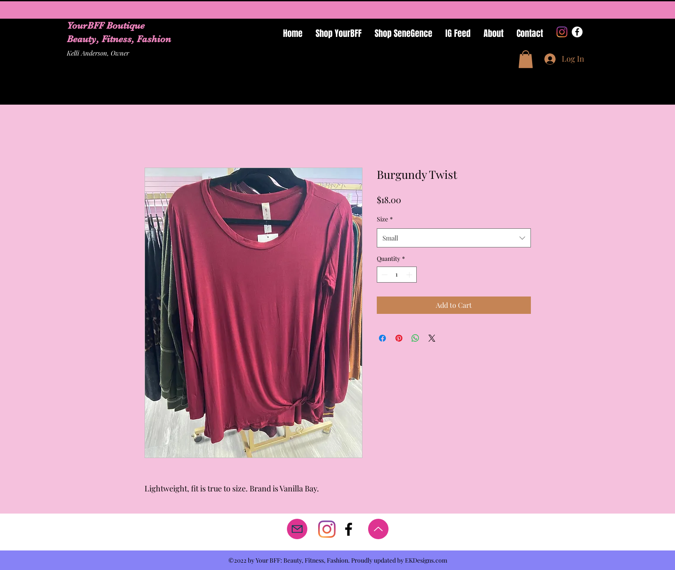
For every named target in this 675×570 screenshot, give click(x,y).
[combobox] (454, 237)
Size (385, 219)
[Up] (378, 529)
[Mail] (297, 529)
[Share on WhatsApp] (415, 338)
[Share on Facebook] (382, 338)
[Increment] (410, 274)
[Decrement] (383, 274)
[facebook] (348, 529)
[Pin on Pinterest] (399, 338)
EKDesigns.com (426, 560)
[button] (525, 59)
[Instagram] (561, 31)
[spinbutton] (397, 274)
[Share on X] (432, 338)
